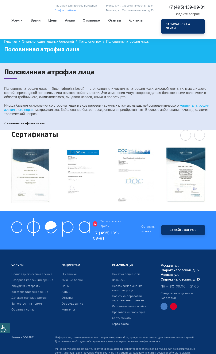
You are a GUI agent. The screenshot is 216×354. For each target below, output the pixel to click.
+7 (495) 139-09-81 (186, 7)
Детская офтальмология (29, 288)
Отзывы (114, 22)
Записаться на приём (26, 294)
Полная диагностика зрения (32, 265)
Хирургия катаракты (26, 277)
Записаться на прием (178, 26)
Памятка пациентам (126, 265)
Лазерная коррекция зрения (32, 271)
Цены (52, 22)
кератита (187, 105)
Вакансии (119, 271)
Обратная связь (23, 300)
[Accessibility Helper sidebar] (5, 328)
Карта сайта (120, 315)
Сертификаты (122, 309)
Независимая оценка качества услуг (127, 279)
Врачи (35, 22)
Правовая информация (129, 303)
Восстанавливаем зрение (29, 283)
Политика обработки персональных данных (128, 289)
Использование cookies (129, 297)
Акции (70, 22)
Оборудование (72, 294)
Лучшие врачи (72, 271)
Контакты (135, 22)
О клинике (69, 265)
